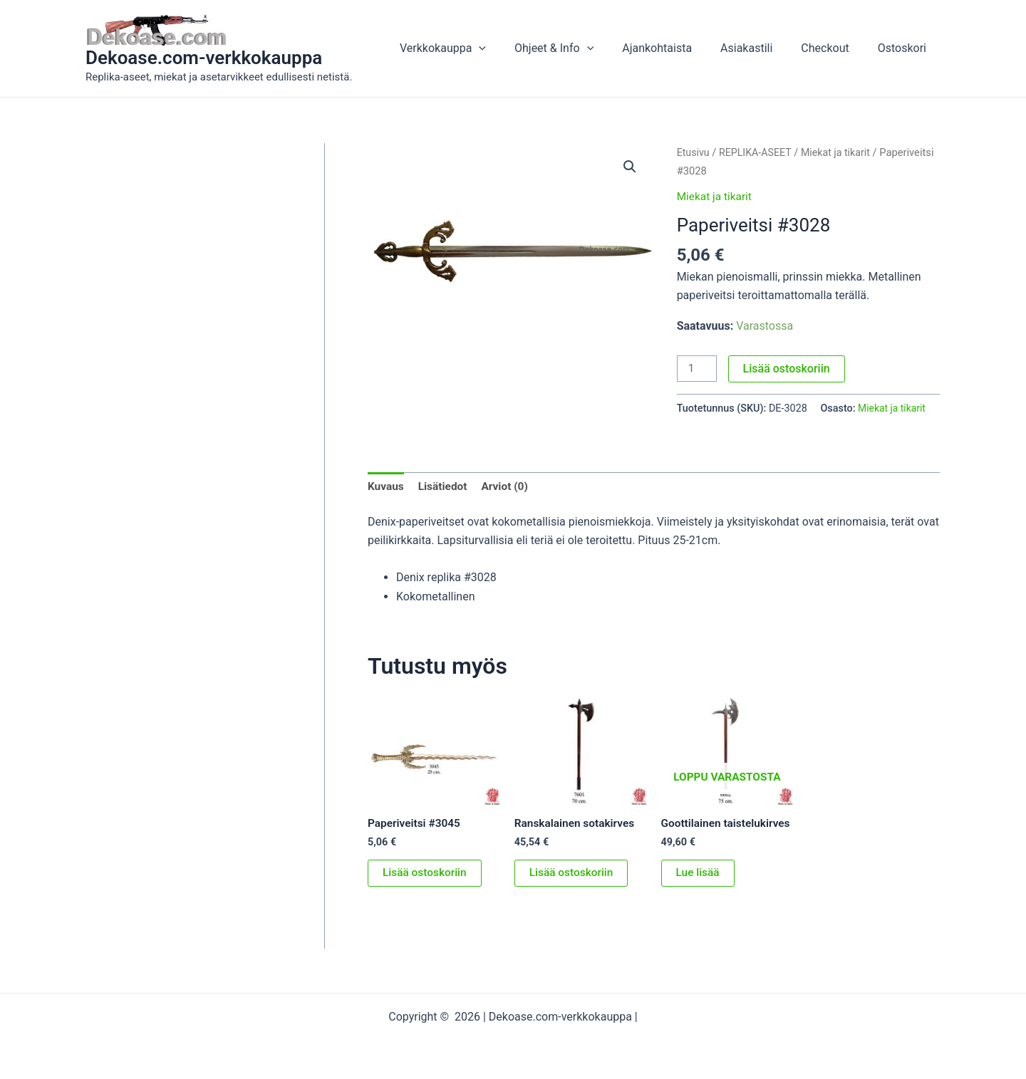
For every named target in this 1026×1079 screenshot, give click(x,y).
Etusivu (694, 152)
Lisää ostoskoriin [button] (426, 875)
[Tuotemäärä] (697, 368)
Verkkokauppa (474, 48)
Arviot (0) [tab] (508, 487)
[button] (510, 48)
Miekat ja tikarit (716, 196)
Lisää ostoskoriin (788, 368)
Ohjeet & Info (579, 48)
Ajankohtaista (677, 48)
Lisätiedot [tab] (445, 487)
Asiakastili (761, 48)
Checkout (833, 48)
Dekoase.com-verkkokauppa (204, 57)
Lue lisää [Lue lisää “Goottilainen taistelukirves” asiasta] (698, 888)
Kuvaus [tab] (386, 487)
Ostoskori (905, 48)
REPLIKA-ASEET (758, 152)
